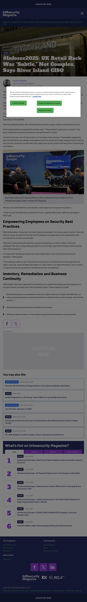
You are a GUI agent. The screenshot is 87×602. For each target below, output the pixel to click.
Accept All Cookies (45, 110)
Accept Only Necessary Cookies (49, 103)
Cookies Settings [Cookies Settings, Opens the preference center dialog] (18, 103)
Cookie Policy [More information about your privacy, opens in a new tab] (37, 96)
